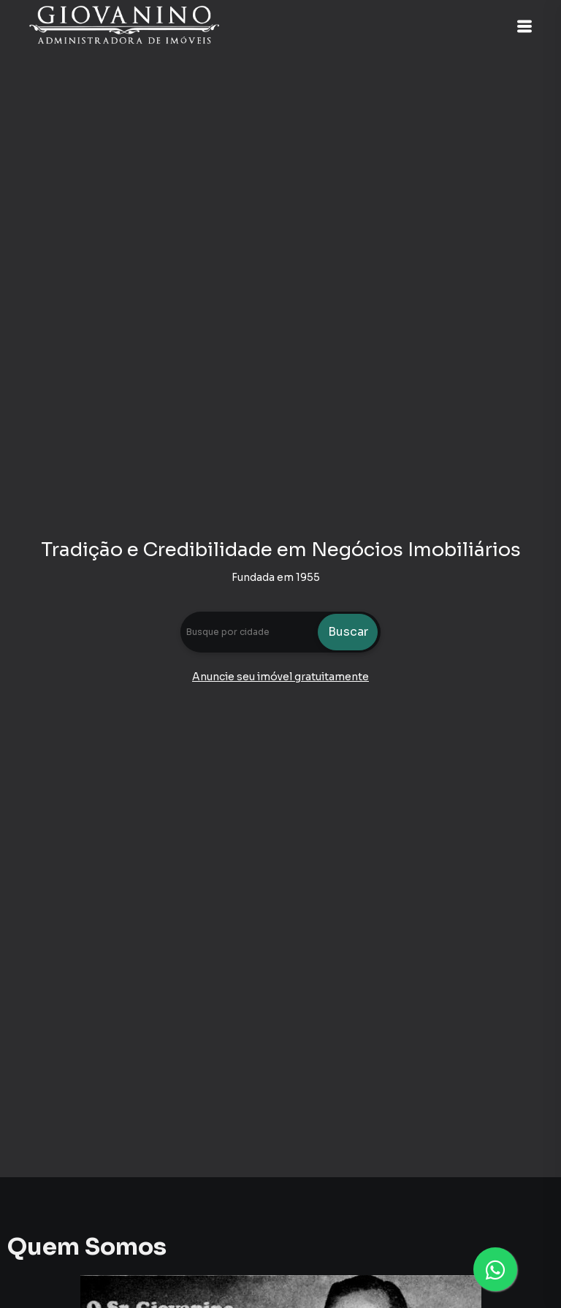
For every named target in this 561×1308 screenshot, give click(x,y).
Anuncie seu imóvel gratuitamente (280, 676)
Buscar (348, 631)
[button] (524, 26)
